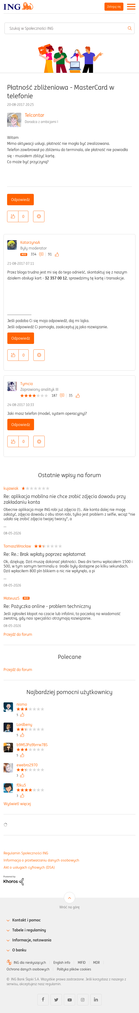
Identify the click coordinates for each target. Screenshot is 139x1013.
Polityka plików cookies (74, 969)
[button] (12, 216)
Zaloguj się (114, 6)
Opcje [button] (38, 216)
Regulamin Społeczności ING (26, 853)
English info (61, 962)
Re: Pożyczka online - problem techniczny (47, 606)
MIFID (82, 962)
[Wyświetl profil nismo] (30, 704)
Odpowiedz (20, 199)
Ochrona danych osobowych (28, 969)
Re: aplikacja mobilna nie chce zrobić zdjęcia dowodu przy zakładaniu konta (65, 499)
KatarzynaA (30, 242)
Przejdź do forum (18, 634)
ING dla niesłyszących (30, 962)
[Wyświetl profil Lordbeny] (30, 725)
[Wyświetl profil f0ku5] (30, 785)
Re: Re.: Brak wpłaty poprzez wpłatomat (45, 554)
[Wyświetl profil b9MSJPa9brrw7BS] (32, 745)
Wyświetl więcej (17, 803)
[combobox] (69, 28)
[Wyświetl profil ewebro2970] (30, 765)
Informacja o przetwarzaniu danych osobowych (41, 860)
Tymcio (26, 383)
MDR (96, 962)
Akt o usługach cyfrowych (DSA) (29, 867)
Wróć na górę (69, 907)
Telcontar (34, 115)
